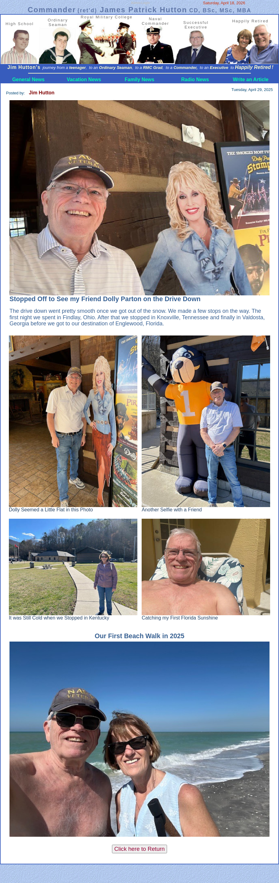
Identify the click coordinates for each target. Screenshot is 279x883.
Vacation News (84, 79)
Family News (139, 79)
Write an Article (250, 79)
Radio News (195, 79)
